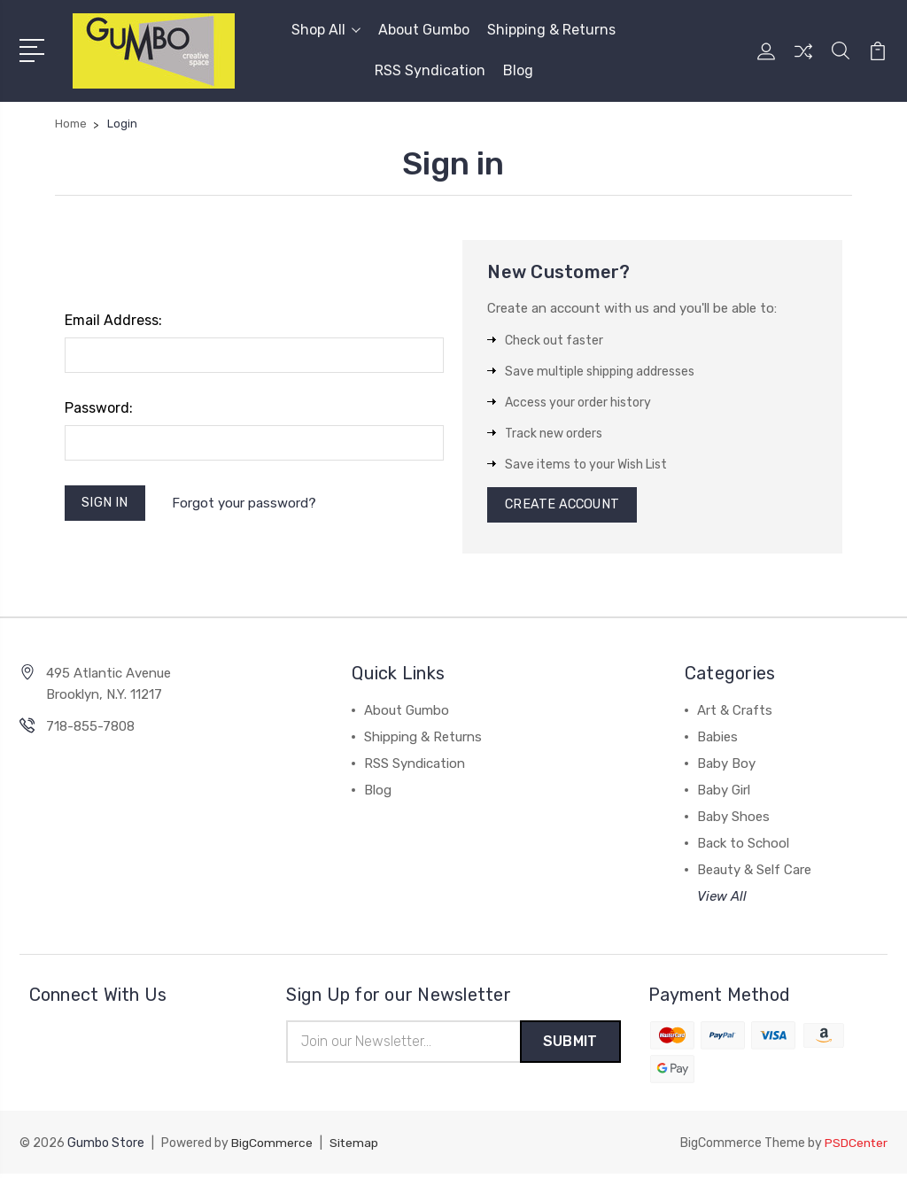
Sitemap (354, 1147)
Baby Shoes (733, 820)
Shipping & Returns (551, 29)
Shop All (325, 29)
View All (722, 900)
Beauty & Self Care (754, 873)
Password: (99, 407)
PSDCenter (856, 1147)
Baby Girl (723, 794)
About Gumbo (423, 29)
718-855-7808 (90, 730)
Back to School (743, 847)
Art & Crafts (734, 714)
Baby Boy (726, 767)
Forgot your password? (246, 504)
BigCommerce (272, 1147)
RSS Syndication (430, 70)
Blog (518, 70)
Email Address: (113, 320)
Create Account (565, 507)
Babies (717, 740)
